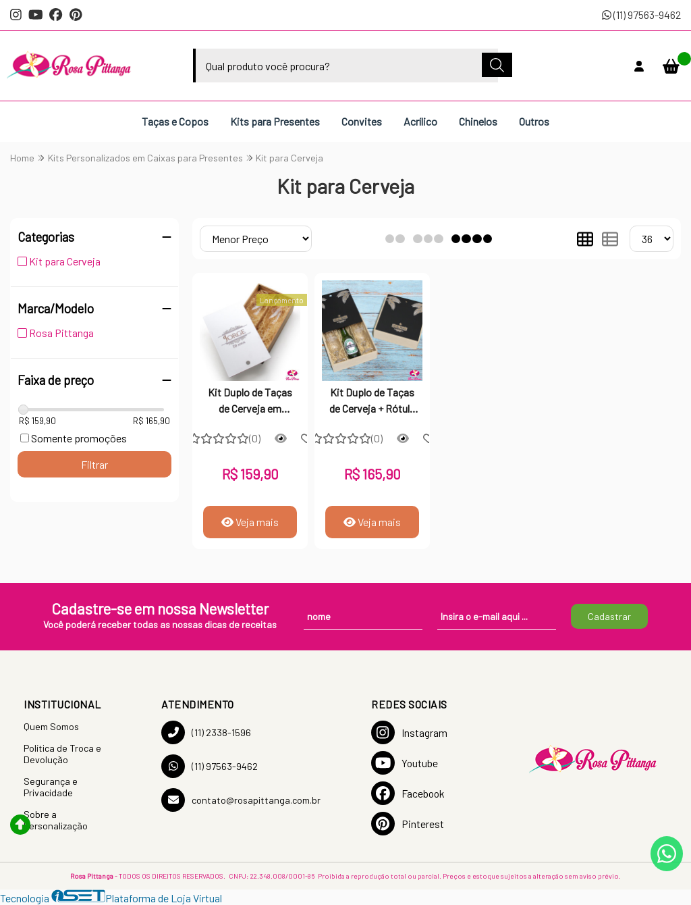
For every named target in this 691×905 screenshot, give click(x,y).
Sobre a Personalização (56, 819)
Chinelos (478, 121)
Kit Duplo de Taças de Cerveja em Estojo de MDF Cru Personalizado (250, 402)
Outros (534, 121)
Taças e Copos (175, 121)
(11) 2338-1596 (206, 732)
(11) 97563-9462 (641, 14)
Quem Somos (51, 726)
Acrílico (420, 121)
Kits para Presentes (275, 121)
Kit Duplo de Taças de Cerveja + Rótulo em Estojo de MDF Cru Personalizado (372, 402)
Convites (361, 121)
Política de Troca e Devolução (62, 753)
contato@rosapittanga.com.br (241, 800)
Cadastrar (609, 616)
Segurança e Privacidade (51, 786)
